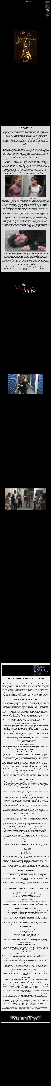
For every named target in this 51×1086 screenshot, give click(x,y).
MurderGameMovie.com (26, 1)
